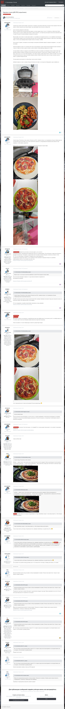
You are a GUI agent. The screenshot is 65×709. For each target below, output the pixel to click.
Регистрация (61, 2)
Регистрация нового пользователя (18, 700)
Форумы (3, 5)
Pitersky (7, 520)
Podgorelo (7, 327)
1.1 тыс (7, 255)
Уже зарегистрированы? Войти (51, 2)
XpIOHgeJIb (7, 408)
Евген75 (7, 268)
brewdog (7, 289)
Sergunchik (7, 249)
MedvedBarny (11, 17)
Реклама (28, 5)
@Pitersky (55, 542)
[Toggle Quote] (14, 292)
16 (7, 575)
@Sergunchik (16, 315)
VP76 (7, 569)
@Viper (15, 513)
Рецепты (23, 5)
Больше (34, 5)
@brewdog (15, 317)
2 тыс (7, 274)
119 (8, 295)
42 (8, 559)
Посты (8, 5)
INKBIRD (13, 5)
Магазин (18, 5)
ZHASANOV (7, 435)
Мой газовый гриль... (16, 18)
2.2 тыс (7, 624)
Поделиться (49, 17)
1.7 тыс (7, 414)
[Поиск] (51, 5)
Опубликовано (18, 22)
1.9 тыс (7, 603)
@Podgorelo (16, 427)
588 (8, 526)
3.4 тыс (7, 459)
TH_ (7, 618)
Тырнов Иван (7, 553)
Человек (7, 597)
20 (8, 28)
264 (8, 333)
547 (8, 441)
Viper (7, 453)
